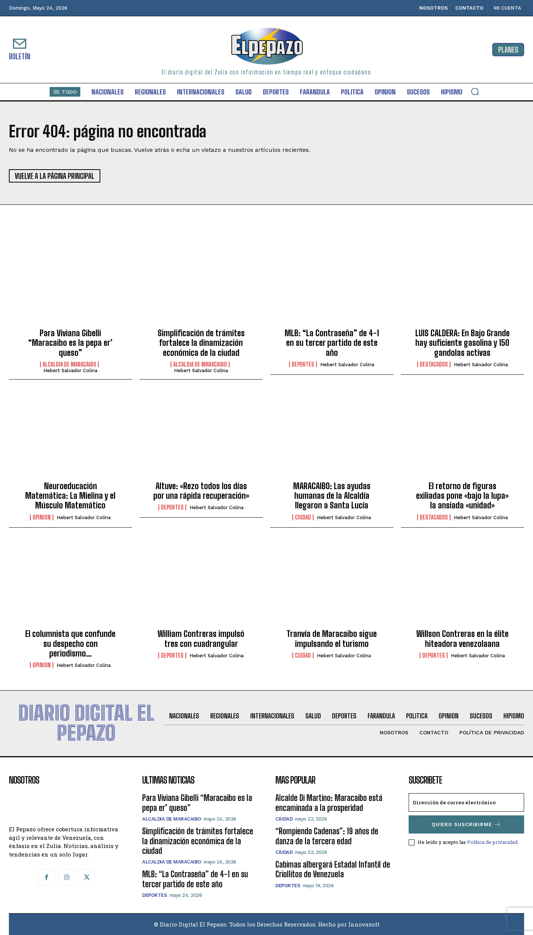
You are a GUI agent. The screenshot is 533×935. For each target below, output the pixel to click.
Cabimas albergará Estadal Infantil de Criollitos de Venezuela (332, 869)
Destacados (434, 364)
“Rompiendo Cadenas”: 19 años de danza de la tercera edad (326, 836)
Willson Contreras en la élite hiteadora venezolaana (462, 638)
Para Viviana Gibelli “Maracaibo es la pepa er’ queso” (70, 343)
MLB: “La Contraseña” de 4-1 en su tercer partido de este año (332, 343)
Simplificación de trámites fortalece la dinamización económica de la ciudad (201, 343)
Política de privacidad (492, 842)
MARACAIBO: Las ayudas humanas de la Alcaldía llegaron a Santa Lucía (332, 496)
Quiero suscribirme (466, 824)
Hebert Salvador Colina (70, 370)
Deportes (303, 364)
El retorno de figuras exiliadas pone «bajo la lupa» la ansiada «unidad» (462, 496)
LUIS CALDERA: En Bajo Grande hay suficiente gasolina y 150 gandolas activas (462, 343)
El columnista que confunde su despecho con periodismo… (70, 643)
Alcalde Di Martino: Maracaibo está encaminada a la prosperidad (328, 802)
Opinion (42, 517)
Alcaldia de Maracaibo (69, 364)
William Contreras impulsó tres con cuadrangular (201, 638)
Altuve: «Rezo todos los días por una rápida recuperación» (201, 491)
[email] (466, 802)
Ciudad (303, 517)
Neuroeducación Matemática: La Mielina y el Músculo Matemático (70, 496)
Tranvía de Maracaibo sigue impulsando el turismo (331, 638)
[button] (475, 91)
